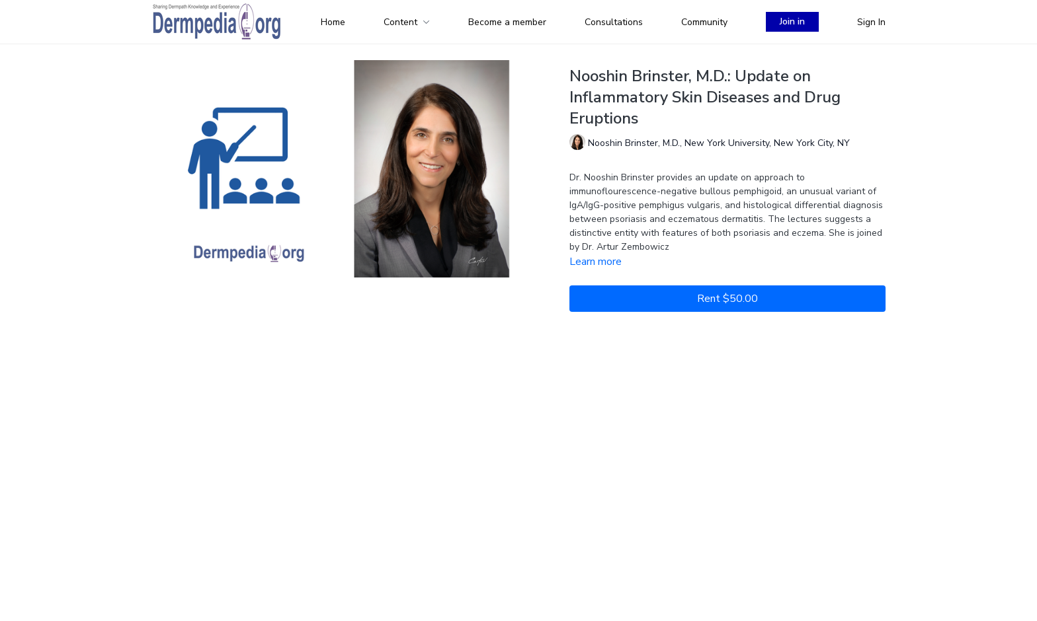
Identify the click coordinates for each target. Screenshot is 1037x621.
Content (407, 22)
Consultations (614, 22)
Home (333, 22)
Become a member (507, 22)
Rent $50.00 (727, 298)
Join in (792, 21)
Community (704, 22)
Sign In (871, 22)
